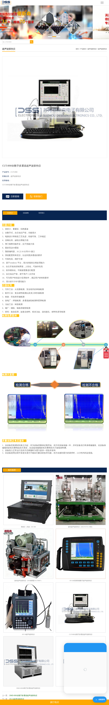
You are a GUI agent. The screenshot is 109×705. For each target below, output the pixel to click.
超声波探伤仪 (92, 49)
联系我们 (41, 213)
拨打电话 (54, 702)
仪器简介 (10, 213)
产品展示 (83, 49)
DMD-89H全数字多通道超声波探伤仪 (23, 695)
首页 (77, 49)
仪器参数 (26, 213)
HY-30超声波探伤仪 (16, 699)
